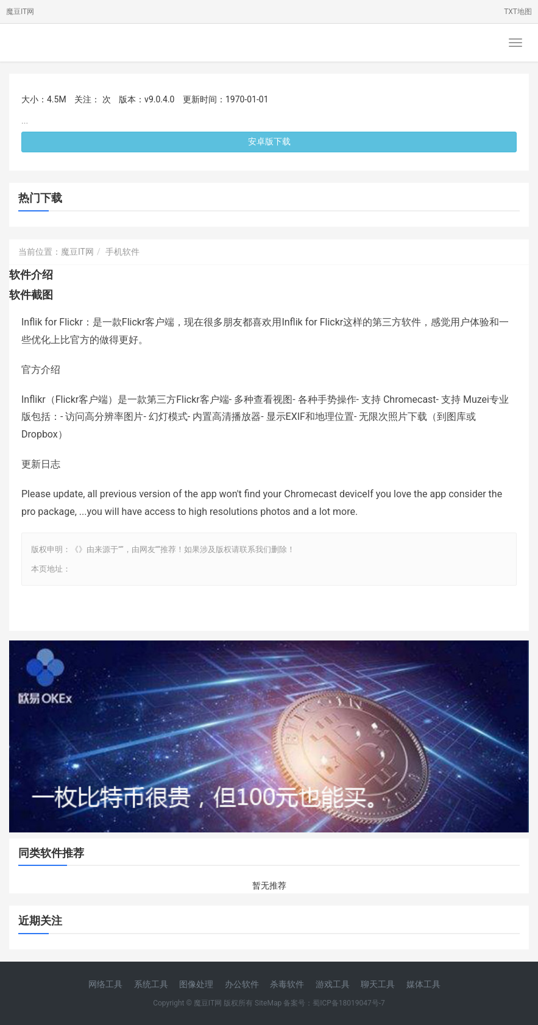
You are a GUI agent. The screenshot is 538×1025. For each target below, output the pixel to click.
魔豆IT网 (20, 11)
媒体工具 (423, 984)
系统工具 (151, 984)
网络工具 (105, 984)
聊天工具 (378, 984)
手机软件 (122, 252)
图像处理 (196, 984)
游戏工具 (333, 984)
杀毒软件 (287, 984)
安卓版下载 (269, 141)
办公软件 (242, 984)
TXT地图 (518, 11)
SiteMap (268, 1003)
